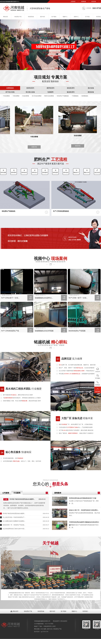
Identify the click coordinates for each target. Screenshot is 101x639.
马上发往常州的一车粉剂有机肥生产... (14, 517)
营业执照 (63, 621)
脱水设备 (91, 88)
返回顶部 (97, 390)
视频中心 (65, 16)
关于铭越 (50, 545)
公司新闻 (5, 493)
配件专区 (42, 16)
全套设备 (93, 1)
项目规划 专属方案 (50, 78)
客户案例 (54, 16)
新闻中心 (76, 16)
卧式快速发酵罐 (36, 96)
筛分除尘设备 (30, 92)
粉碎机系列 (30, 88)
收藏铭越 (83, 1)
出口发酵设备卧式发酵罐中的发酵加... (14, 521)
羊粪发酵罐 (16, 96)
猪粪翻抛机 (84, 96)
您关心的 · (50, 482)
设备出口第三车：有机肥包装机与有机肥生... (84, 510)
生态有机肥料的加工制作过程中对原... (14, 528)
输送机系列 (70, 92)
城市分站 (49, 629)
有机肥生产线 (17, 16)
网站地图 (36, 629)
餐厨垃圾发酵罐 (49, 96)
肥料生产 (50, 161)
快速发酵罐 (25, 96)
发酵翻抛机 (10, 88)
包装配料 (50, 92)
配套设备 (91, 92)
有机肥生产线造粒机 (8, 211)
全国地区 (73, 1)
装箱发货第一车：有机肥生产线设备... (14, 525)
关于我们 (87, 16)
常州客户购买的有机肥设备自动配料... (22, 499)
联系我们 (85, 611)
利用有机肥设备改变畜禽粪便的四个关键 (82, 498)
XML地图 (43, 629)
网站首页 (15, 611)
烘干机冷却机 (10, 92)
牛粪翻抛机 (75, 96)
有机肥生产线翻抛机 (63, 96)
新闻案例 (57, 493)
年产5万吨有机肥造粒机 (61, 211)
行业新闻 (17, 493)
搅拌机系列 (50, 88)
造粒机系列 (70, 88)
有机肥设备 (31, 16)
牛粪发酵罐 (6, 96)
